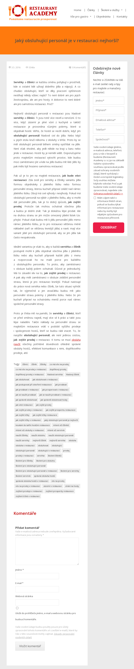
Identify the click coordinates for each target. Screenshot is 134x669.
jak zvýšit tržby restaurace (45, 415)
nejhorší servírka (57, 440)
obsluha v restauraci (25, 445)
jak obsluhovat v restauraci (45, 379)
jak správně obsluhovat (26, 399)
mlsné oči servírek (56, 430)
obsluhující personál (25, 450)
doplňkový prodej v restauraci (30, 374)
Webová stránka (24, 596)
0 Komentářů (77, 67)
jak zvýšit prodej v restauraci (29, 410)
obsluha (72, 440)
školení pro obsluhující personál (31, 465)
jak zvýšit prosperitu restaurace (60, 410)
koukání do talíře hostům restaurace (33, 425)
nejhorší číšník (39, 440)
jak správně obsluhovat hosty (53, 399)
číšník (34, 364)
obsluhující (57, 445)
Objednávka (103, 16)
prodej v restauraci (25, 455)
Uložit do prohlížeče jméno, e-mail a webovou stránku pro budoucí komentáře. (45, 616)
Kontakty (122, 16)
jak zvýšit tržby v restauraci (28, 420)
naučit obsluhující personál (61, 435)
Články (91, 10)
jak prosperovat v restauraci (55, 389)
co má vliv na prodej (59, 364)
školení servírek (23, 476)
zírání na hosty (72, 486)
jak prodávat (61, 384)
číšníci (25, 364)
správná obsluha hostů (44, 476)
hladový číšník (72, 374)
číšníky (43, 364)
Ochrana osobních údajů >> (108, 193)
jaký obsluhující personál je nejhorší (61, 420)
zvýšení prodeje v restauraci (29, 491)
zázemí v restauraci (52, 486)
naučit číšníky (22, 435)
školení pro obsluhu (45, 460)
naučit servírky (22, 440)
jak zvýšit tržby (22, 415)
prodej (66, 450)
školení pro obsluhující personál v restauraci (36, 471)
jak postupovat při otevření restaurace (34, 384)
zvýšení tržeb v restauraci (28, 496)
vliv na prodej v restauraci (28, 486)
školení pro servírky (70, 471)
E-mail (19, 583)
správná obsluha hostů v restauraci (32, 481)
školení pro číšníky (24, 460)
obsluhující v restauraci (49, 450)
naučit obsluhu (38, 435)
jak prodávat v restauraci (27, 389)
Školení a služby (110, 10)
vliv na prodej (58, 481)
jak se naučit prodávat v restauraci (55, 394)
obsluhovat (43, 445)
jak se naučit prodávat (26, 394)
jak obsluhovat (22, 379)
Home (77, 10)
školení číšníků (54, 455)
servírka (40, 455)
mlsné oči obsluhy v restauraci (30, 430)
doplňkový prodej (58, 369)
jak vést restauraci (24, 405)
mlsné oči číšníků (61, 425)
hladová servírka (55, 374)
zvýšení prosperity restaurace (60, 491)
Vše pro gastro (79, 16)
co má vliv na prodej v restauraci (31, 369)
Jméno (19, 569)
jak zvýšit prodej (43, 405)
